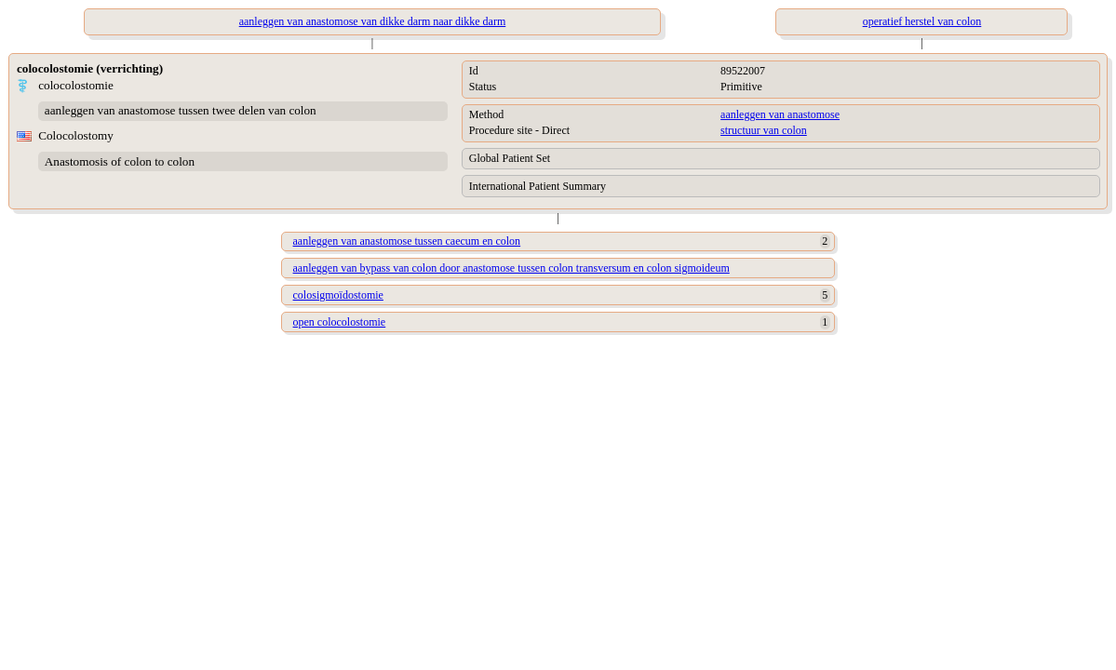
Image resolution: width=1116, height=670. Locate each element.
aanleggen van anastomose (780, 114)
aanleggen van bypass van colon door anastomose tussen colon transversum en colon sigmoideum (511, 268)
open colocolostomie (339, 321)
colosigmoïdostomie (338, 295)
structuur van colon (763, 130)
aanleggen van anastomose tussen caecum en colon (407, 241)
